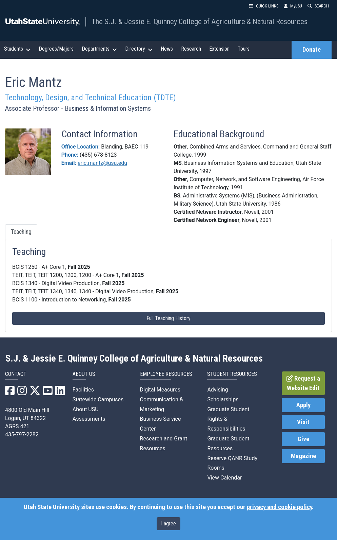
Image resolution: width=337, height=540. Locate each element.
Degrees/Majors (56, 49)
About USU (86, 409)
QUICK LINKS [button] (263, 5)
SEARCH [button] (318, 5)
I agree (168, 523)
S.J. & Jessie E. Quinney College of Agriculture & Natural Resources (134, 358)
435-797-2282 (22, 434)
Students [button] (17, 49)
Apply (303, 405)
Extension (219, 49)
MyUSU (293, 5)
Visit (303, 422)
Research (191, 49)
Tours (244, 49)
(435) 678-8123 (98, 155)
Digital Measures (160, 389)
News (167, 49)
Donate (311, 49)
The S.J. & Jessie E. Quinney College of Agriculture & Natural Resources (200, 21)
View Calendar (224, 477)
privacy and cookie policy (279, 507)
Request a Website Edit (303, 383)
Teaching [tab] (21, 231)
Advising (217, 389)
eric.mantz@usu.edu (102, 163)
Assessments (89, 419)
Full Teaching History (168, 318)
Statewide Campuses (98, 399)
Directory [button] (139, 49)
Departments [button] (99, 49)
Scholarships (222, 399)
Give (303, 439)
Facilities (83, 389)
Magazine (303, 456)
